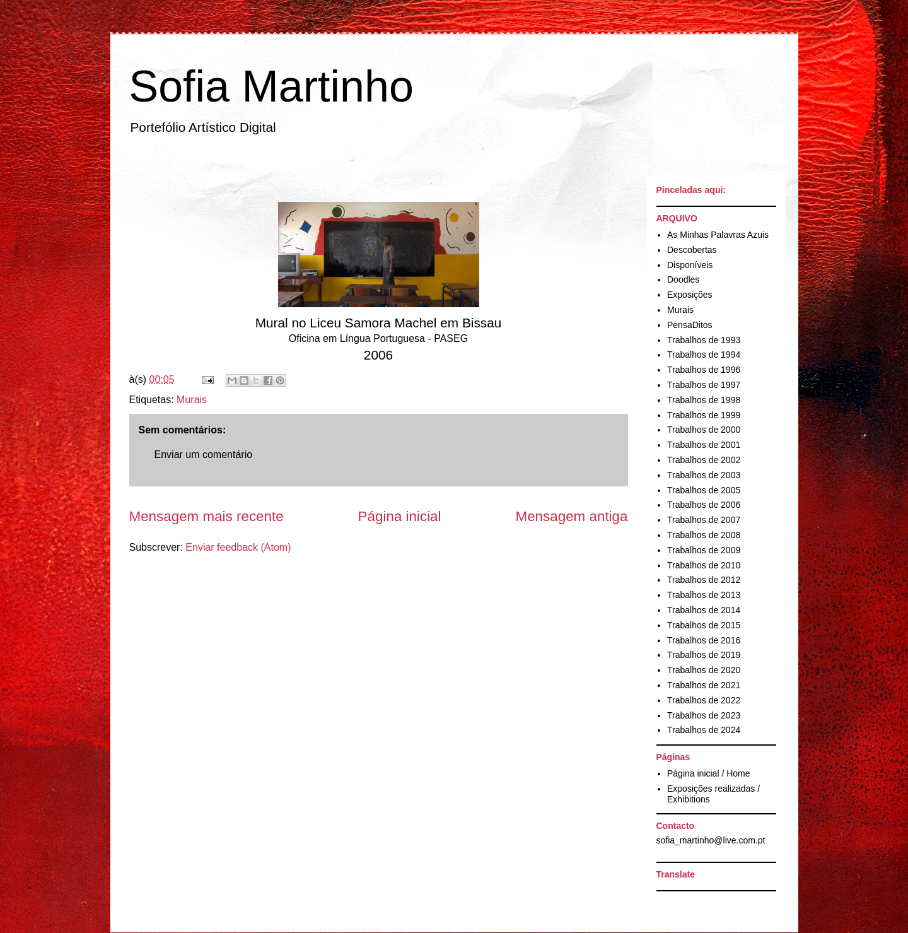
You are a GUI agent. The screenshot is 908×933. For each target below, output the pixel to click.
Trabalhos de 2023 (703, 715)
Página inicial (399, 516)
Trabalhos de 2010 (703, 565)
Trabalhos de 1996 (703, 370)
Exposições (690, 295)
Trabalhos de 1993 (703, 340)
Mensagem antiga (572, 516)
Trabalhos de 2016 (703, 640)
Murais (192, 399)
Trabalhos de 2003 (703, 475)
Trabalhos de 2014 (703, 610)
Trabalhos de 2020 (703, 670)
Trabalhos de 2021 (703, 685)
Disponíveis (690, 265)
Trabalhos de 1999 (703, 415)
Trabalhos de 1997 (703, 385)
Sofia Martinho (271, 86)
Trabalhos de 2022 (703, 700)
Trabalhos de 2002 (703, 460)
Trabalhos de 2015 (703, 625)
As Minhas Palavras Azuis (718, 235)
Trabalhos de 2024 (703, 730)
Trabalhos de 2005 (703, 490)
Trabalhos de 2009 (703, 550)
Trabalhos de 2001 (703, 445)
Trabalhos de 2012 (703, 580)
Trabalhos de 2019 (703, 655)
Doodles (683, 279)
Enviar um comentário (203, 454)
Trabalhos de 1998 (703, 400)
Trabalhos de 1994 (703, 354)
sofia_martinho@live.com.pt (710, 840)
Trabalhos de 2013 (703, 595)
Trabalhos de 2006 (703, 505)
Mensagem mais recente (206, 516)
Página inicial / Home (708, 773)
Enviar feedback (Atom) (238, 547)
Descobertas (692, 250)
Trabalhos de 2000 (703, 430)
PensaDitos (690, 325)
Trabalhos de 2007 (703, 520)
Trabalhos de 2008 (703, 535)
